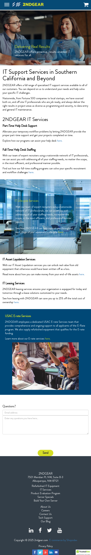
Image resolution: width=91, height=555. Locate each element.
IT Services (45, 490)
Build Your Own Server (46, 500)
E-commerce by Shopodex (63, 540)
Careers (45, 510)
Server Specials (46, 497)
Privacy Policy (45, 546)
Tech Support (45, 518)
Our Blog (45, 521)
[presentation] (22, 442)
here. (59, 141)
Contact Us (45, 514)
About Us (45, 507)
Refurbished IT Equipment (45, 486)
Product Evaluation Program (45, 493)
